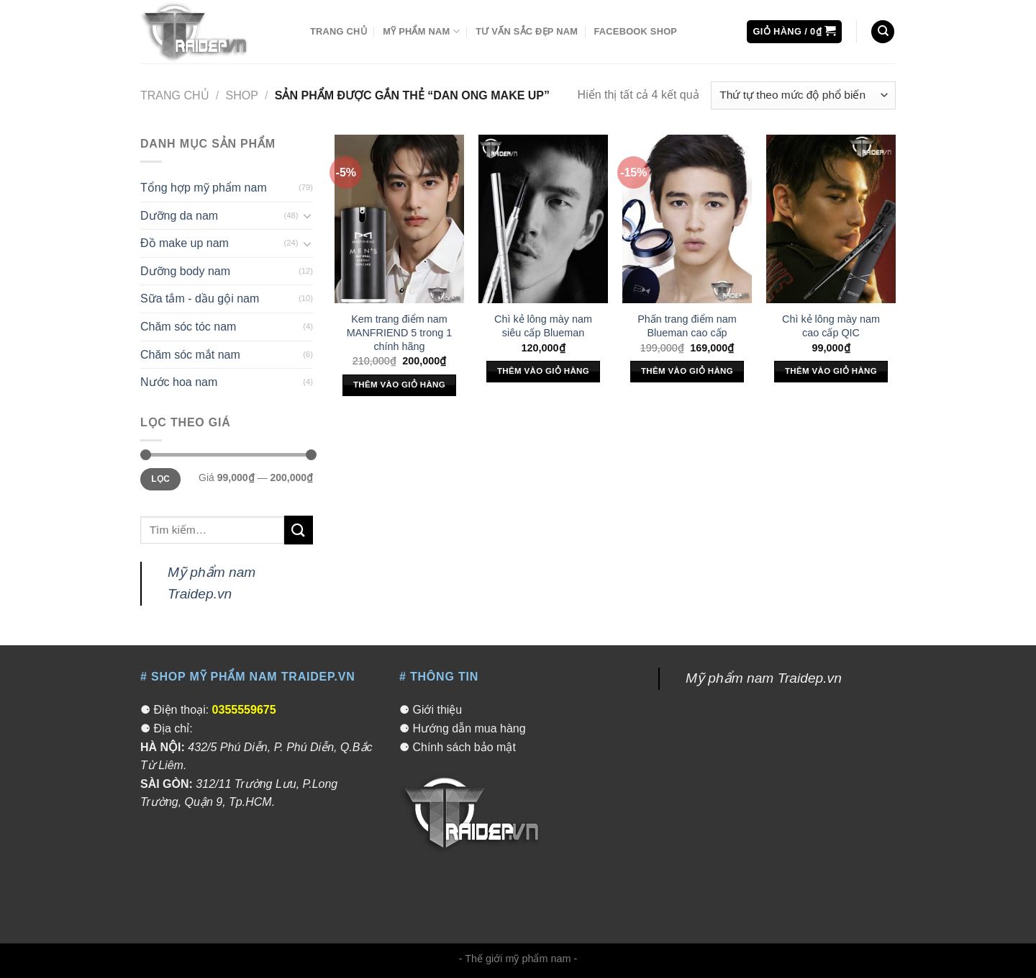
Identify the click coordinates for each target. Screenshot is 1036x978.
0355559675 (244, 710)
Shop (242, 95)
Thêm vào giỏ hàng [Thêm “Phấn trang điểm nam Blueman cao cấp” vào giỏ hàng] (687, 371)
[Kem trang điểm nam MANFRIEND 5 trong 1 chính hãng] (399, 219)
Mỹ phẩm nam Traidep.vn (764, 678)
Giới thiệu (437, 710)
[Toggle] (307, 215)
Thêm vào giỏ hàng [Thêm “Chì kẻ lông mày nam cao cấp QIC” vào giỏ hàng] (831, 371)
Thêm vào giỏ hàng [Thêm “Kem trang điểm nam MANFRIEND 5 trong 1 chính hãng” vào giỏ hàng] (399, 384)
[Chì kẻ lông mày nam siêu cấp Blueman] (543, 219)
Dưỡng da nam (179, 216)
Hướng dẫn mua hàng (468, 728)
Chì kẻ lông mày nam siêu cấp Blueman (543, 325)
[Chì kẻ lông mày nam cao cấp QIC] (831, 219)
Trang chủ (338, 31)
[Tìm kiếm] (882, 32)
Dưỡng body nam (185, 271)
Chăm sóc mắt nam (190, 355)
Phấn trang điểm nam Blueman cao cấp (687, 325)
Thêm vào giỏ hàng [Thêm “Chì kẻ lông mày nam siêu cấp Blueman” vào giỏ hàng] (543, 371)
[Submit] (298, 530)
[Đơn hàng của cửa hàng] (803, 95)
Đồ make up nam (184, 243)
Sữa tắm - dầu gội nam (199, 298)
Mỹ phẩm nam (421, 31)
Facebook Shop (635, 31)
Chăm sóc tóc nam (188, 326)
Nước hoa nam (178, 382)
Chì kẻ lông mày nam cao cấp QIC (831, 325)
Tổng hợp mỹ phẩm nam (203, 187)
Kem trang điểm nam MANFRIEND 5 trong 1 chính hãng (399, 332)
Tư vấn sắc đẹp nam (527, 31)
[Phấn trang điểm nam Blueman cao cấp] (687, 219)
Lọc (160, 479)
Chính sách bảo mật (463, 747)
